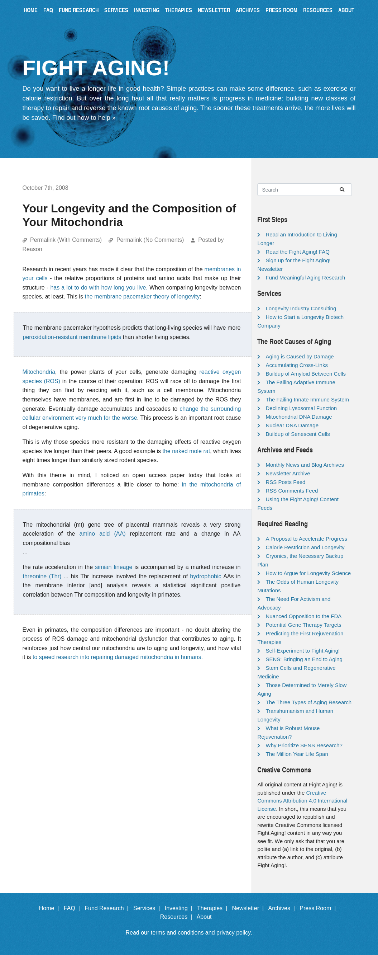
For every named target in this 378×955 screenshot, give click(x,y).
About (346, 10)
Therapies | (213, 908)
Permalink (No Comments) (150, 240)
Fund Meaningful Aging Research (305, 277)
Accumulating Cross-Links (296, 365)
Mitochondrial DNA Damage (298, 417)
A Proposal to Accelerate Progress (306, 539)
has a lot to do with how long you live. (98, 287)
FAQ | (73, 908)
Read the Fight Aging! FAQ (297, 252)
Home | (50, 908)
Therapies (178, 10)
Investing (146, 10)
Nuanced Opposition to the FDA (303, 616)
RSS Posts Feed (285, 482)
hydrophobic (205, 576)
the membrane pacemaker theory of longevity (142, 296)
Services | (148, 908)
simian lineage (113, 567)
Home (31, 10)
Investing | (180, 908)
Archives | (283, 908)
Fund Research (79, 10)
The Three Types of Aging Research (308, 702)
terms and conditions (177, 933)
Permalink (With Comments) (66, 240)
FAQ (48, 10)
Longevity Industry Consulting (300, 308)
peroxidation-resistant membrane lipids (72, 337)
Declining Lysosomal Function (301, 408)
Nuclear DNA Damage (292, 425)
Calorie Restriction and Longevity (304, 547)
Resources (317, 10)
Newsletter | (249, 908)
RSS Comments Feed (291, 491)
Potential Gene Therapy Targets (303, 625)
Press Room (281, 10)
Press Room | (319, 908)
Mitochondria (39, 372)
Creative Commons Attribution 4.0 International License (302, 801)
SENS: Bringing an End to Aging (303, 659)
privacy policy (233, 933)
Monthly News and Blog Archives (304, 465)
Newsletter (214, 10)
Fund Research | (108, 908)
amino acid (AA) (103, 534)
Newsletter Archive (287, 473)
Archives (248, 10)
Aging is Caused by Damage (299, 356)
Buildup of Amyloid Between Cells (305, 374)
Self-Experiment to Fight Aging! (302, 651)
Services (116, 10)
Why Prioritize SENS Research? (303, 745)
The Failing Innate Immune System (307, 399)
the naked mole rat (186, 451)
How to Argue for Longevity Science (308, 573)
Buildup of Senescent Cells (297, 434)
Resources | (177, 917)
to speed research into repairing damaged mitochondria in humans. (118, 657)
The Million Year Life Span (296, 754)
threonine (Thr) (42, 576)
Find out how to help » (84, 117)
